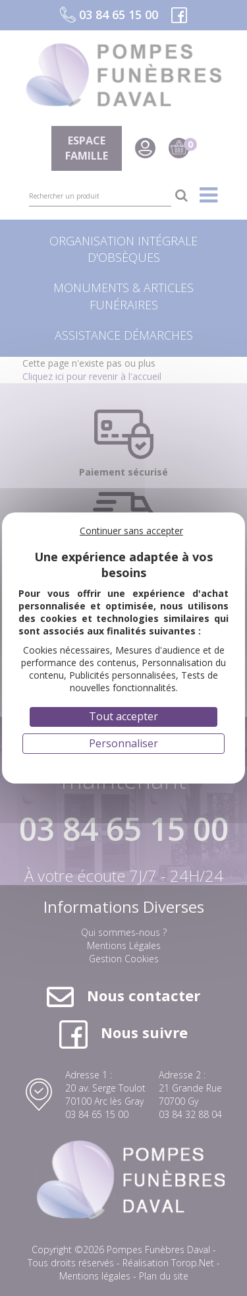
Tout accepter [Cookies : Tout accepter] (123, 716)
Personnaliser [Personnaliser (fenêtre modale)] (123, 743)
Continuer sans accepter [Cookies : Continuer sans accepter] (131, 530)
